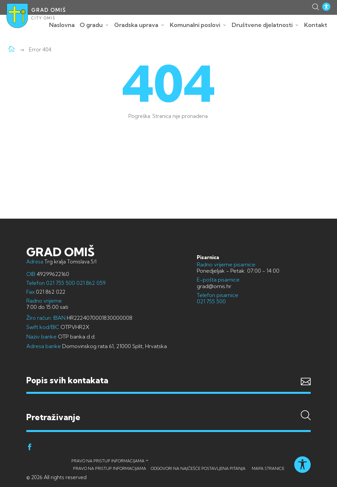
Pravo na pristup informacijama (107, 460)
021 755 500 (60, 283)
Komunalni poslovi (195, 25)
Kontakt (315, 25)
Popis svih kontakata (67, 380)
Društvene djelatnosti (262, 25)
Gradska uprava (136, 25)
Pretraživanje (168, 404)
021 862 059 (90, 283)
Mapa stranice (268, 468)
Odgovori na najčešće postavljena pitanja (198, 468)
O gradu (91, 25)
